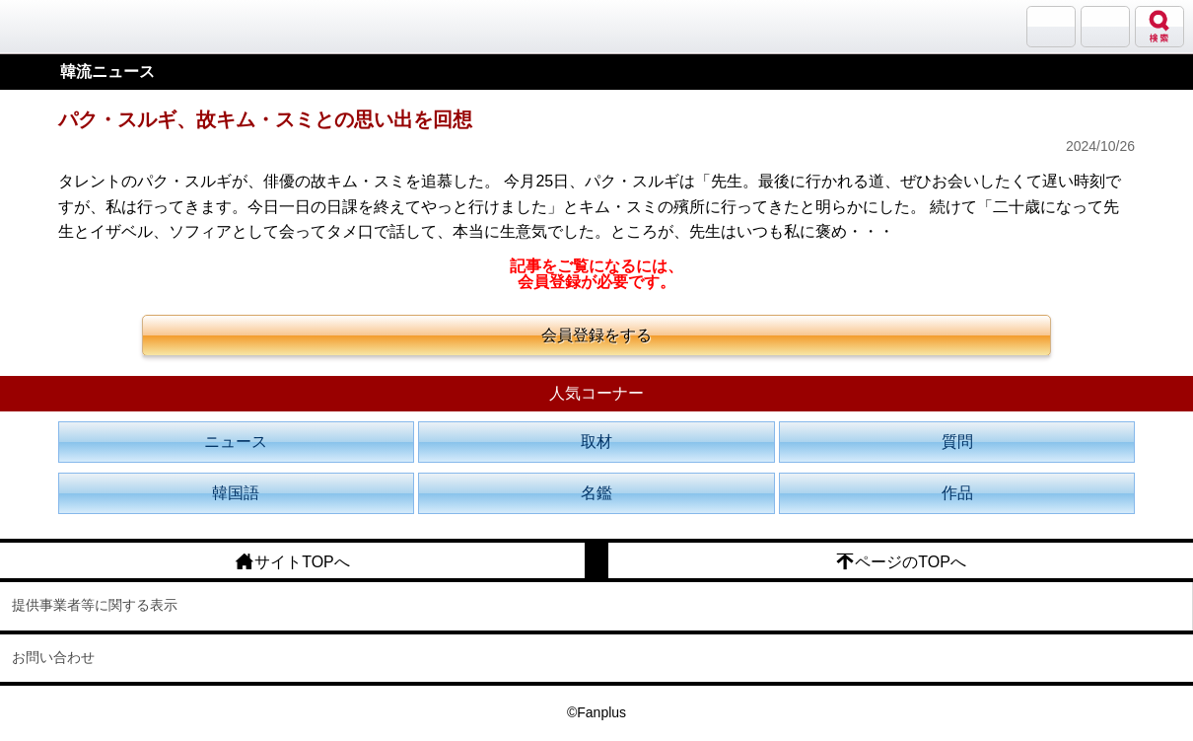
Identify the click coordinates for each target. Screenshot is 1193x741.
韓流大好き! (66, 26)
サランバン (1051, 26)
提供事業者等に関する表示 (94, 605)
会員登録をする (596, 335)
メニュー (1105, 26)
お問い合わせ (53, 657)
